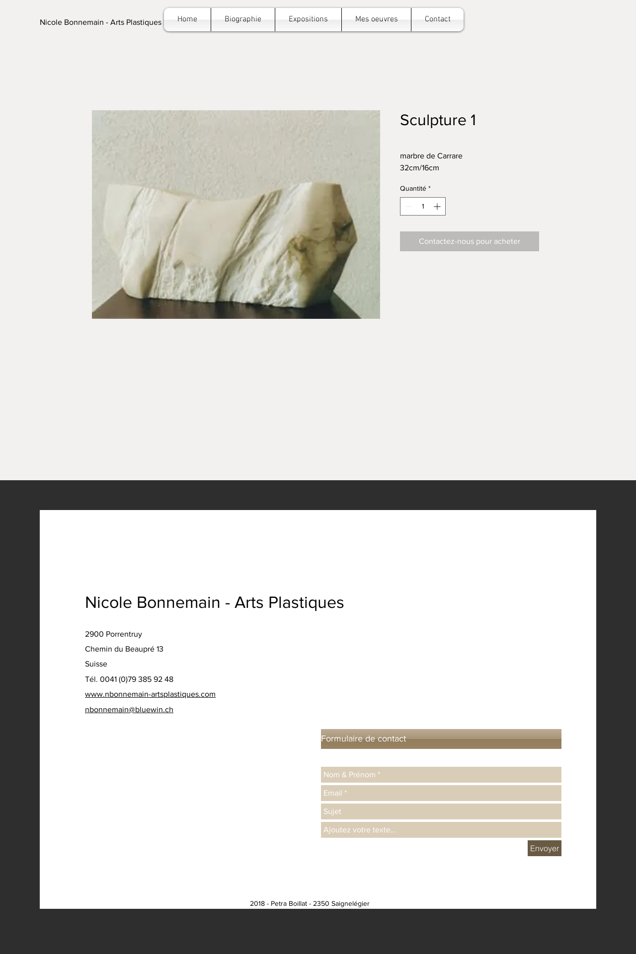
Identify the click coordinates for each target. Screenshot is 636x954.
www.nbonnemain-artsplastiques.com (150, 694)
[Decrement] (407, 206)
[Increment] (438, 206)
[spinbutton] (423, 206)
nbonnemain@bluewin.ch (129, 709)
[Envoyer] (544, 848)
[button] (100, 22)
